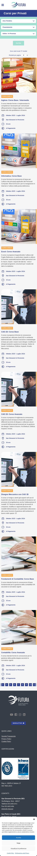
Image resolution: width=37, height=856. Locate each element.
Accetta (18, 837)
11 (34, 684)
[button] (34, 819)
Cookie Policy (10, 853)
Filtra (18, 43)
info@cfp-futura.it (7, 808)
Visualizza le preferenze (18, 848)
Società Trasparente (8, 736)
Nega (18, 843)
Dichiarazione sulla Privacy (22, 853)
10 (31, 684)
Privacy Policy (6, 738)
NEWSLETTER (18, 723)
